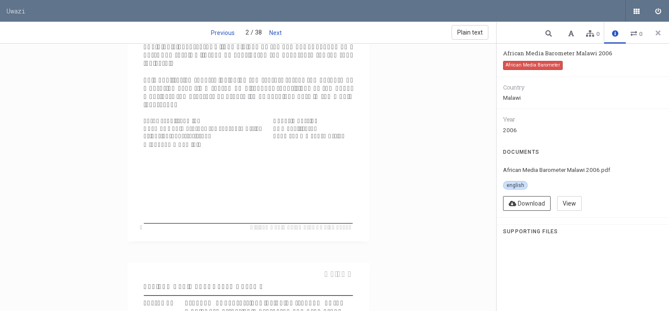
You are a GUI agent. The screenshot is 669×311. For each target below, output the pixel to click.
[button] (550, 33)
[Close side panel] (658, 33)
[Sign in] (658, 11)
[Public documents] (636, 11)
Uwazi (15, 10)
